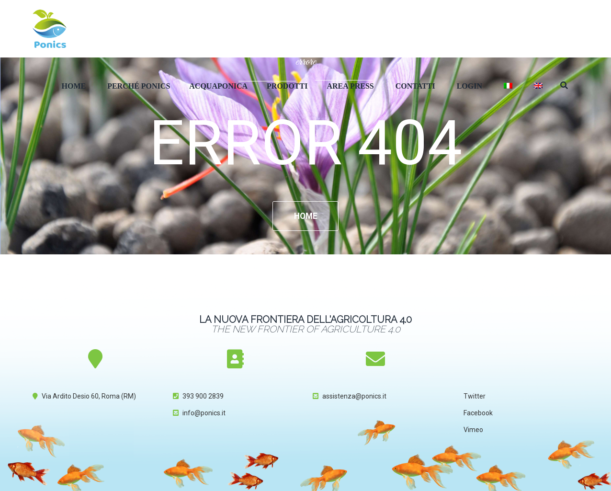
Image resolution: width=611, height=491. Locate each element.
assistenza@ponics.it (354, 396)
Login (469, 86)
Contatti (415, 86)
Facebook (478, 413)
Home (74, 86)
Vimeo (473, 430)
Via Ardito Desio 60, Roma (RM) (89, 396)
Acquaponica (218, 86)
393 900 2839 (203, 396)
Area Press (350, 86)
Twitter (475, 396)
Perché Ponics (138, 86)
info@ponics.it (204, 413)
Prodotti (287, 86)
